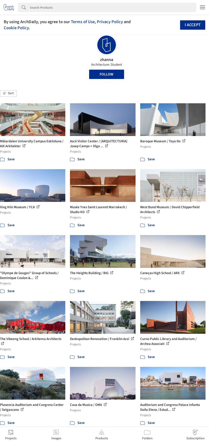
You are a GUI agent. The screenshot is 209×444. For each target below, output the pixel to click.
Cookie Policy (16, 28)
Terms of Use (83, 22)
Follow (106, 74)
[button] (8, 93)
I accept (193, 25)
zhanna (106, 60)
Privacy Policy (110, 22)
